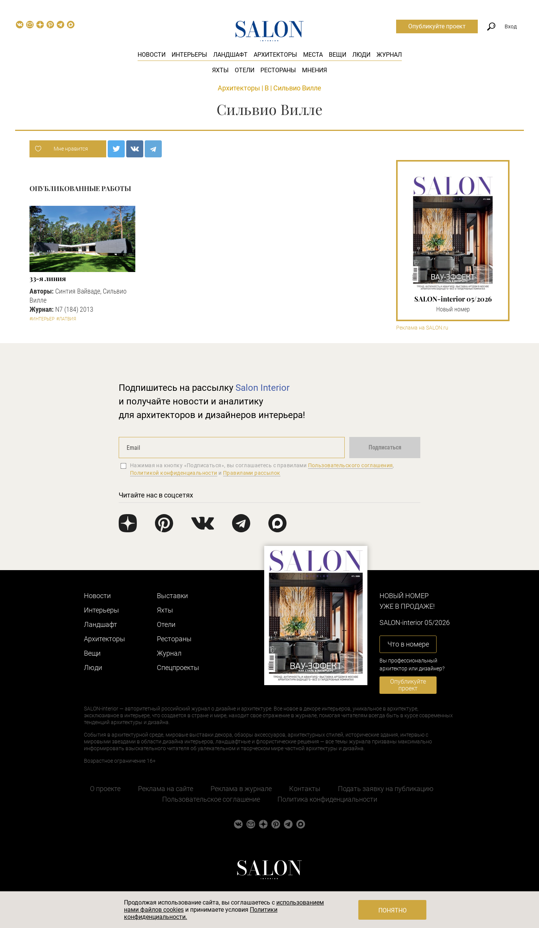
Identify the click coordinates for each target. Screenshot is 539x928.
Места (313, 54)
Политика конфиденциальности (327, 799)
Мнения (314, 70)
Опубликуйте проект (437, 26)
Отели (244, 70)
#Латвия (66, 319)
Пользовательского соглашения (350, 465)
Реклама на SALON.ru (422, 328)
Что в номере (408, 644)
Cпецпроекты (178, 668)
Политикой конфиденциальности (173, 473)
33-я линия (47, 278)
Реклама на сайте (165, 789)
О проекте (105, 789)
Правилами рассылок (251, 473)
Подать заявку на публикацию (386, 789)
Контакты (305, 789)
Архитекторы (275, 54)
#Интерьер (41, 319)
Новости (152, 54)
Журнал (389, 54)
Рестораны (278, 70)
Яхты (220, 70)
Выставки (172, 596)
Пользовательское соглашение (211, 799)
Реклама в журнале (241, 789)
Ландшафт (230, 54)
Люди (361, 54)
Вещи (337, 54)
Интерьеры (189, 54)
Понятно (392, 910)
